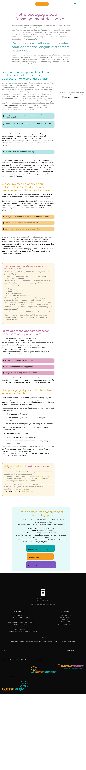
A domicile (15, 676)
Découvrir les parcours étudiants (41, 566)
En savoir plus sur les (20, 491)
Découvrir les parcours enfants (40, 549)
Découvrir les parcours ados (40, 557)
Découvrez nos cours (70, 97)
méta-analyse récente (13, 105)
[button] (42, 4)
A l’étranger (71, 659)
